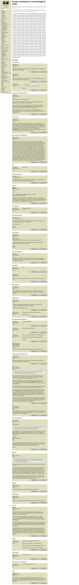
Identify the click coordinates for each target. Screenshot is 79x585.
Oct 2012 (39, 24)
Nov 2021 (27, 46)
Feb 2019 (22, 40)
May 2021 (35, 44)
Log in (2, 86)
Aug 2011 (14, 22)
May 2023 (35, 49)
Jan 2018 (35, 36)
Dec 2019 (31, 41)
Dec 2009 (31, 18)
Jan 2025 (18, 54)
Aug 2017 (14, 36)
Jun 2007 (14, 13)
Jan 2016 (35, 32)
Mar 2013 (27, 26)
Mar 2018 (44, 36)
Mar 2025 (27, 54)
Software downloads (4, 28)
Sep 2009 (18, 18)
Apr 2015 (31, 30)
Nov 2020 (44, 43)
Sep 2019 (18, 41)
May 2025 (35, 54)
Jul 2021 (43, 44)
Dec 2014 (14, 30)
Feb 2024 (40, 50)
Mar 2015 (27, 30)
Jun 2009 (40, 16)
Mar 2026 (44, 55)
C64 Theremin (3, 40)
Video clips (3, 30)
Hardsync (2, 53)
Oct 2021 (23, 46)
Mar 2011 (27, 21)
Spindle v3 (3, 71)
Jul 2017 (43, 35)
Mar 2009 (27, 16)
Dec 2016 (14, 35)
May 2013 (35, 26)
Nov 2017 (27, 36)
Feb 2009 (22, 16)
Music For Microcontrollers (5, 59)
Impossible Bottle (4, 54)
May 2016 (19, 33)
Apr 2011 (31, 21)
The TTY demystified (16, 174)
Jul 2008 (27, 15)
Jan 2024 (35, 50)
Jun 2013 (40, 26)
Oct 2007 (22, 13)
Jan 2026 (35, 55)
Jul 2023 (43, 49)
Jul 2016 (27, 33)
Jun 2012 (23, 24)
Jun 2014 (23, 29)
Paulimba (2, 63)
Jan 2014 (35, 27)
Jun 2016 (23, 33)
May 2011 (35, 21)
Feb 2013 (22, 26)
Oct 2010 (39, 19)
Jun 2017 (40, 35)
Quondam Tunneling (4, 66)
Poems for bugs (3, 65)
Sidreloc (2, 69)
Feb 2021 (22, 44)
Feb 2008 (39, 13)
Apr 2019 (31, 40)
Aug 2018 (31, 38)
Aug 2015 (14, 32)
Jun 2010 (23, 19)
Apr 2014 (14, 29)
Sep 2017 (18, 36)
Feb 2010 (40, 18)
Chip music (3, 20)
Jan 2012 (35, 22)
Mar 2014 (44, 27)
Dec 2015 (31, 32)
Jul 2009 (43, 16)
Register (2, 85)
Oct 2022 (39, 47)
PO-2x (13, 571)
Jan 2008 (35, 13)
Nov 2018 (44, 38)
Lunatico (2, 56)
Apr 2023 (31, 49)
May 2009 (35, 16)
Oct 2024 (39, 52)
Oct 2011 (22, 22)
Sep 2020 (35, 43)
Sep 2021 (18, 46)
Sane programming (4, 26)
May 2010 (19, 19)
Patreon (2, 82)
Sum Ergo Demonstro (4, 72)
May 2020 (19, 43)
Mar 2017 (27, 35)
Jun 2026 (18, 57)
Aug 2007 (18, 13)
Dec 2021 (31, 46)
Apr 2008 (14, 15)
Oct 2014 (39, 29)
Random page (3, 12)
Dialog (2, 46)
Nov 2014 (44, 29)
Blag (2, 19)
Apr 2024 (14, 52)
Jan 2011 (18, 21)
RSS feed (2, 89)
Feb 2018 (40, 36)
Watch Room (3, 75)
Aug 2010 (31, 19)
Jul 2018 (27, 38)
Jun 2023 (40, 49)
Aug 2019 (14, 41)
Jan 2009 (18, 16)
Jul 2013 (43, 26)
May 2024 (19, 52)
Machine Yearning (4, 57)
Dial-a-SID (2, 45)
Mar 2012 (44, 22)
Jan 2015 (18, 30)
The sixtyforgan (15, 62)
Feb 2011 (22, 21)
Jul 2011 (43, 21)
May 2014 (19, 29)
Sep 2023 (18, 50)
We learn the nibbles (4, 76)
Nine (2, 60)
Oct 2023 (23, 50)
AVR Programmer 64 (4, 36)
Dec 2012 (14, 26)
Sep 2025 (18, 55)
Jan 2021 (18, 44)
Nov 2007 (27, 13)
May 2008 (19, 15)
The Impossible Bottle (17, 251)
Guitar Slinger (3, 51)
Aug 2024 (31, 52)
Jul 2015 (43, 30)
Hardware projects (4, 22)
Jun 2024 (23, 52)
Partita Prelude (3, 62)
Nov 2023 (27, 50)
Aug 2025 (14, 55)
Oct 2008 (39, 15)
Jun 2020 (23, 43)
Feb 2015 (22, 30)
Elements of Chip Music (5, 47)
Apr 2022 (14, 47)
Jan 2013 (18, 26)
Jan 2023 (18, 49)
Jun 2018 (23, 38)
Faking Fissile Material (4, 48)
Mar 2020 (44, 41)
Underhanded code (4, 29)
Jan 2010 (35, 18)
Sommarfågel (3, 70)
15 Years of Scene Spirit (5, 32)
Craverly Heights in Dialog (5, 44)
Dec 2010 (14, 21)
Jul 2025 (43, 54)
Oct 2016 (39, 33)
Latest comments (4, 87)
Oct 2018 (39, 38)
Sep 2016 (35, 33)
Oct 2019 (23, 41)
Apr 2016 (14, 33)
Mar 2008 (44, 13)
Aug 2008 (31, 15)
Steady (2, 83)
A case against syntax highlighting (19, 135)
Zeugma (14, 538)
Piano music (3, 25)
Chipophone (3, 41)
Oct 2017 (23, 36)
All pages (2, 13)
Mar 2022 (44, 46)
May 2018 (19, 38)
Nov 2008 (44, 15)
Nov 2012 (44, 24)
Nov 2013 (27, 27)
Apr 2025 (31, 54)
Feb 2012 (39, 22)
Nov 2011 (27, 22)
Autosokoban (3, 35)
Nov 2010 (44, 19)
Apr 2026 (14, 57)
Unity (13, 164)
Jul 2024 (27, 52)
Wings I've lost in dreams (5, 77)
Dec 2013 (31, 27)
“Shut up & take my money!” (5, 81)
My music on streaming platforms (19, 319)
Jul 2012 (27, 24)
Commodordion (3, 42)
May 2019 (35, 40)
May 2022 (19, 47)
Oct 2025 (23, 55)
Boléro (2, 39)
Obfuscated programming (5, 24)
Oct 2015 (23, 32)
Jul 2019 (43, 40)
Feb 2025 (22, 54)
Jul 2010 (27, 19)
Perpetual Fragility (4, 64)
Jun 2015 (40, 30)
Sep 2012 (35, 24)
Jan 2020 (35, 41)
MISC (2, 58)
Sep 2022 (35, 47)
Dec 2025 (31, 55)
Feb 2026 (40, 55)
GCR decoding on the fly (5, 50)
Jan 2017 (18, 35)
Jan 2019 (18, 40)
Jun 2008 (23, 15)
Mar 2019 (27, 40)
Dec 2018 (14, 40)
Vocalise (2, 74)
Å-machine (3, 33)
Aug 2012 (31, 24)
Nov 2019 (27, 41)
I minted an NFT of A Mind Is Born (19, 92)
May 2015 (35, 30)
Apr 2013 (31, 26)
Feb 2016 (40, 32)
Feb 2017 (22, 35)
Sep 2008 (35, 15)
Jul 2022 (27, 47)
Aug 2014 (31, 29)
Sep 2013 (18, 27)
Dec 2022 (14, 49)
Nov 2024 (44, 52)
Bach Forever (3, 37)
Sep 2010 (35, 19)
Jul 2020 (27, 43)
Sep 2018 (35, 38)
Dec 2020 (14, 44)
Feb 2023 (22, 49)
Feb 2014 (40, 27)
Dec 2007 (31, 13)
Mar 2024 (44, 50)
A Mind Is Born (3, 34)
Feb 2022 (40, 46)
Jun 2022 (23, 47)
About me (14, 482)
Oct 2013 (23, 27)
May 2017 (35, 35)
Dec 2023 (31, 50)
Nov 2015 (27, 32)
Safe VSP (2, 68)
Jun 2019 (40, 40)
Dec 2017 (31, 36)
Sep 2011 (18, 22)
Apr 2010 (14, 19)
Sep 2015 (18, 32)
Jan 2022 (35, 46)
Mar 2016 (44, 32)
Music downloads (4, 23)
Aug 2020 (31, 43)
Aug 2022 (31, 47)
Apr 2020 (14, 43)
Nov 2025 (27, 55)
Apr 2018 (14, 38)
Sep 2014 (35, 29)
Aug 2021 (14, 46)
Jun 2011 (39, 21)
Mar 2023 (27, 49)
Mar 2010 (44, 18)
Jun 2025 (40, 54)
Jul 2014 (27, 29)
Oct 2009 (23, 18)
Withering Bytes (3, 78)
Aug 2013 (14, 27)
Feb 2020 (40, 41)
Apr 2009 (31, 16)
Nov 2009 (27, 18)
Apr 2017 (31, 35)
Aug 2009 (14, 18)
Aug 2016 (31, 33)
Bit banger (14, 452)
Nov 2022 (44, 47)
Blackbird (2, 38)
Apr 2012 (14, 24)
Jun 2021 (40, 44)
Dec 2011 (31, 22)
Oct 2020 (39, 43)
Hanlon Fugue (3, 52)
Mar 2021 (27, 44)
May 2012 (19, 24)
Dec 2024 (14, 54)
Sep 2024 (35, 52)
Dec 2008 (14, 16)
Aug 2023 (14, 50)
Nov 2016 (44, 33)
